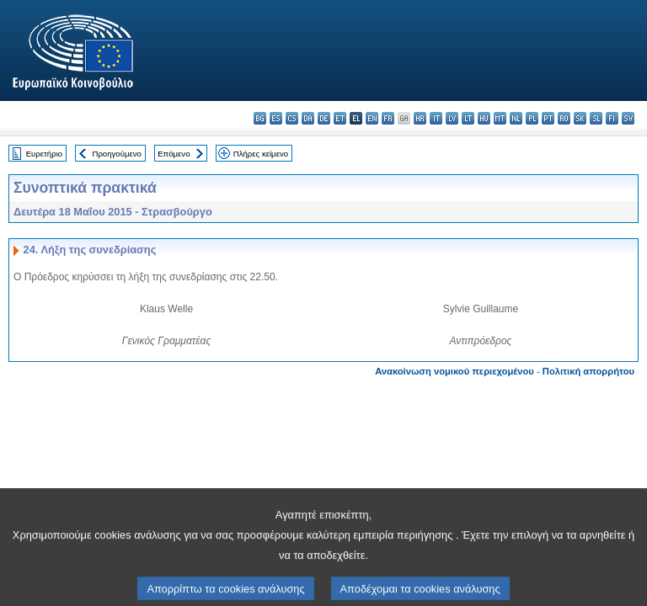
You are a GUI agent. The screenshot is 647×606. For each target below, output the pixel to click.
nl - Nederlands (516, 118)
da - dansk (308, 118)
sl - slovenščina (596, 118)
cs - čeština (292, 118)
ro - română (564, 118)
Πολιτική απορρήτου (588, 371)
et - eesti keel (340, 118)
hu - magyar (484, 118)
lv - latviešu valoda (452, 118)
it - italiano (436, 118)
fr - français (388, 118)
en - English (372, 118)
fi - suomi (612, 118)
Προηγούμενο (116, 153)
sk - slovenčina (580, 118)
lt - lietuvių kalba (468, 118)
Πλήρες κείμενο (260, 153)
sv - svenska (628, 118)
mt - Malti (500, 118)
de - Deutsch (324, 118)
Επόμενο (174, 153)
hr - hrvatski (420, 118)
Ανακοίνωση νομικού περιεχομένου (454, 371)
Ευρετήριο (44, 153)
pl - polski (532, 118)
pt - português (548, 118)
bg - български (260, 118)
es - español (276, 118)
